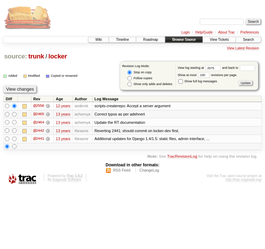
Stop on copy (139, 72)
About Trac (226, 32)
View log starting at (200, 68)
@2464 (38, 122)
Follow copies (139, 78)
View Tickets (219, 40)
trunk (36, 56)
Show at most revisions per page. (207, 75)
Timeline (122, 40)
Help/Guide (204, 32)
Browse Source (184, 40)
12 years (63, 106)
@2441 (38, 139)
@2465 (38, 114)
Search (248, 40)
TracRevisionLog (182, 157)
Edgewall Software (66, 180)
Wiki (98, 40)
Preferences (250, 32)
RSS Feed (121, 170)
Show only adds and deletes (149, 84)
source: (15, 56)
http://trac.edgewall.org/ (244, 180)
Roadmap (150, 40)
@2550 (38, 106)
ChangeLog (149, 170)
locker (57, 56)
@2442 (38, 130)
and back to (238, 68)
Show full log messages (197, 81)
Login (185, 32)
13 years (63, 114)
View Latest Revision (243, 48)
